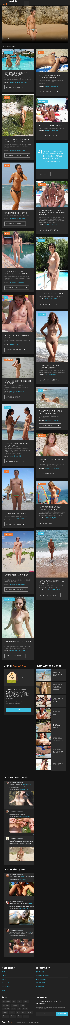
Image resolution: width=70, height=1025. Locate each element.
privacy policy (40, 971)
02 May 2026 (21, 650)
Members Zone (6, 983)
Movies (41, 52)
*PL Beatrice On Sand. (15, 213)
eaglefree (47, 468)
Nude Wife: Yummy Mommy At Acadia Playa (58, 738)
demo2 (4, 979)
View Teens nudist (13, 656)
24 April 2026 (56, 420)
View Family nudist (14, 524)
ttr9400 (47, 518)
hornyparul (13, 584)
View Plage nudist (13, 461)
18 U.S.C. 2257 (40, 983)
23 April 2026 (18, 344)
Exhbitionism (6, 1001)
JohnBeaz (13, 150)
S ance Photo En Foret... (51, 294)
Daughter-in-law (9, 599)
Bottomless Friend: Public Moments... (49, 76)
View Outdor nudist (14, 350)
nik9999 (47, 225)
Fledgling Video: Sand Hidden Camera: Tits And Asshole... (52, 212)
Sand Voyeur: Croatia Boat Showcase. (15, 74)
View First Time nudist (15, 287)
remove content (41, 979)
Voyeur (26, 1016)
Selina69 (47, 86)
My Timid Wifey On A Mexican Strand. (49, 367)
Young (13, 1008)
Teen (19, 1001)
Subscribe (62, 1014)
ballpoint (47, 130)
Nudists (25, 1008)
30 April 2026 (20, 519)
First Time (6, 1008)
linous (12, 344)
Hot (6, 297)
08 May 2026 (53, 518)
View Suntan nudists (48, 136)
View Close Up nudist (15, 589)
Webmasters (40, 986)
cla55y (46, 374)
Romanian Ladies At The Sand (57, 713)
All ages (7, 233)
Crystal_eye (48, 590)
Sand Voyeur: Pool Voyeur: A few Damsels (58, 751)
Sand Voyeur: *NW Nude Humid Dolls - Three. (16, 140)
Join (18, 710)
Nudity (22, 1005)
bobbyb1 (12, 392)
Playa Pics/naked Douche (56, 726)
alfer (11, 456)
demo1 (4, 975)
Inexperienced (43, 101)
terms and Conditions (42, 975)
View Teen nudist (47, 304)
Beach (12, 1012)
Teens (9, 46)
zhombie (12, 519)
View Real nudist (13, 397)
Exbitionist (42, 314)
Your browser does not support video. (35, 24)
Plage (6, 471)
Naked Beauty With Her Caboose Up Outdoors (57, 687)
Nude (40, 390)
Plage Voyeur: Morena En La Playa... (16, 445)
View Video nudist (13, 223)
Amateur (5, 1016)
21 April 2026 (23, 82)
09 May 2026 (18, 456)
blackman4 (48, 420)
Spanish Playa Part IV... (16, 513)
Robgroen (13, 218)
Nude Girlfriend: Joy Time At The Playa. (50, 508)
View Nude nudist (13, 87)
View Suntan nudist (48, 425)
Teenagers (42, 435)
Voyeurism (15, 1005)
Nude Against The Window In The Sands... (16, 272)
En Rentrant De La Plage (58, 764)
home (4, 46)
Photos (7, 97)
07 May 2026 (21, 150)
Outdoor (26, 1001)
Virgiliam (47, 299)
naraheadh (13, 650)
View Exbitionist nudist (15, 155)
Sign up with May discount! (24, 677)
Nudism (5, 1012)
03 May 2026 (54, 86)
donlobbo (13, 282)
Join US (43, 174)
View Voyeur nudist (48, 380)
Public (30, 1012)
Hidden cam (8, 52)
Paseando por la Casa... (51, 125)
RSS (3, 990)
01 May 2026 (20, 282)
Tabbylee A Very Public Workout (58, 700)
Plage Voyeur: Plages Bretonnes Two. (50, 412)
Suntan (13, 1016)
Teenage (7, 407)
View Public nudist (48, 595)
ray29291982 (14, 82)
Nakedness (42, 184)
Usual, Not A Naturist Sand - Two (58, 674)
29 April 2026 (21, 218)
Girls (19, 1008)
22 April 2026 (54, 130)
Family (41, 533)
